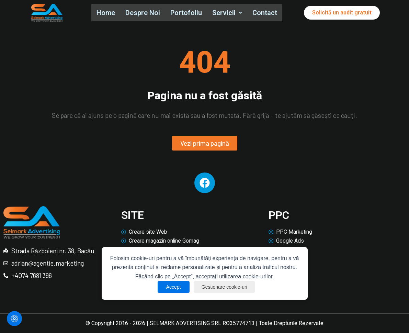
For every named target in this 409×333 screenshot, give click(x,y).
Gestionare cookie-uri (225, 287)
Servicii (229, 13)
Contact (267, 13)
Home (106, 13)
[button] (229, 13)
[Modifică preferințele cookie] (14, 318)
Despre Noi (143, 13)
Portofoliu (188, 13)
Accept (172, 287)
